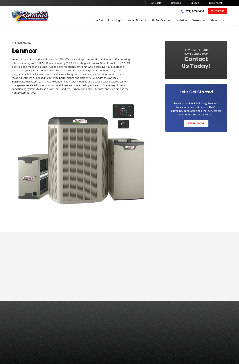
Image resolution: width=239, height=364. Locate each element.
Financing (176, 2)
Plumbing (110, 315)
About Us (164, 309)
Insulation (110, 333)
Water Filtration (114, 321)
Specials (195, 2)
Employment (215, 2)
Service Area (166, 315)
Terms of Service (123, 357)
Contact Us (217, 11)
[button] (98, 20)
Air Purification (113, 327)
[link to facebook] (197, 357)
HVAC (108, 309)
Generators (111, 340)
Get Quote (156, 2)
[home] (30, 17)
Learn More (196, 123)
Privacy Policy (105, 357)
